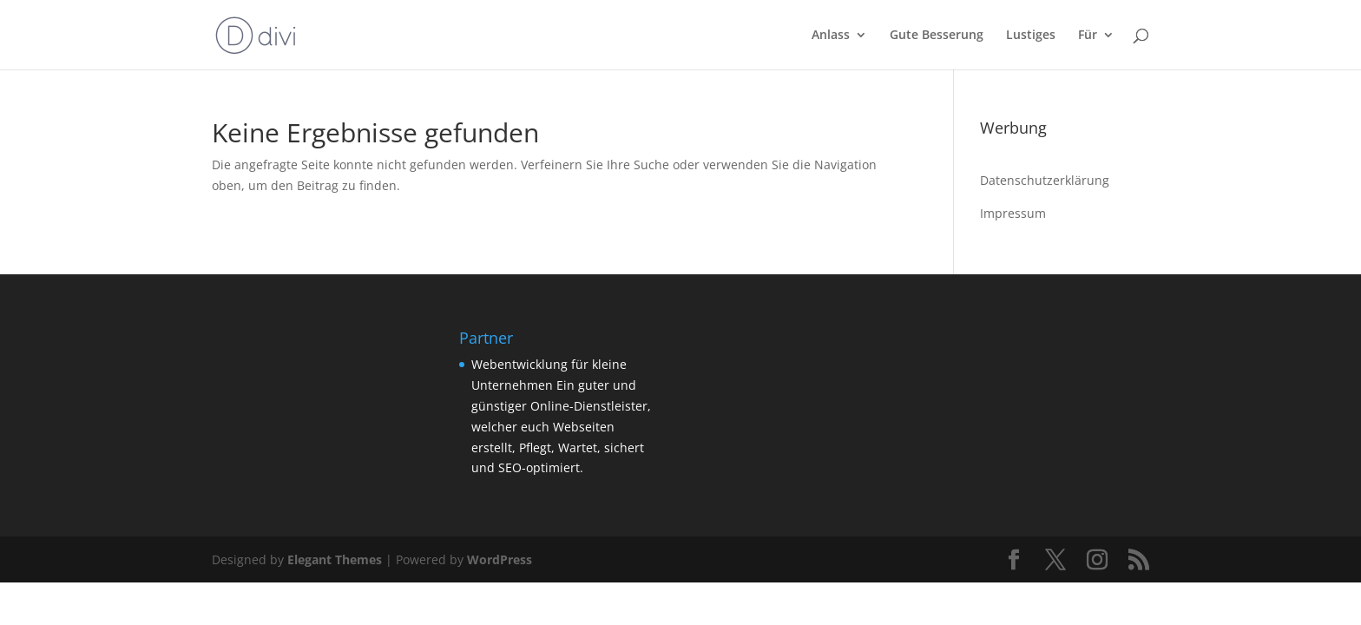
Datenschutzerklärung (1044, 180)
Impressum (1013, 213)
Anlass (831, 36)
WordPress (499, 559)
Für (1087, 36)
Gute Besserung (936, 36)
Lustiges (1030, 36)
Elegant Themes (334, 559)
